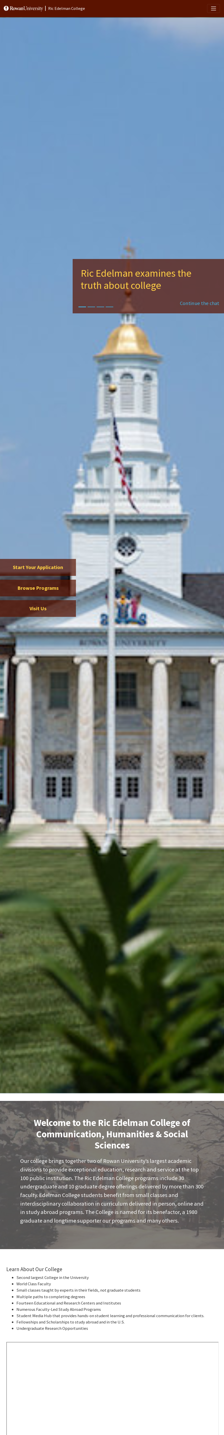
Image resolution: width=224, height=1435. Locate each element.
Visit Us (38, 608)
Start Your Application (38, 567)
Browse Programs (38, 588)
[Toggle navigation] (213, 8)
